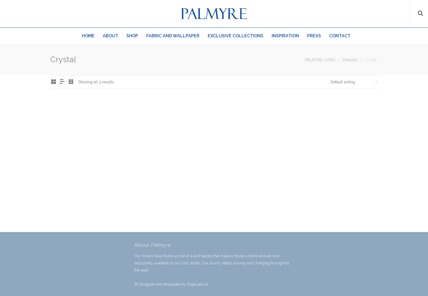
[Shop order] (354, 82)
